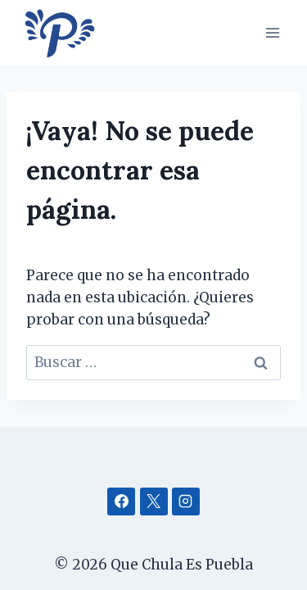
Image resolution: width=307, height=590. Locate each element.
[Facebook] (121, 501)
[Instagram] (186, 501)
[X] (154, 501)
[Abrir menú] (272, 32)
